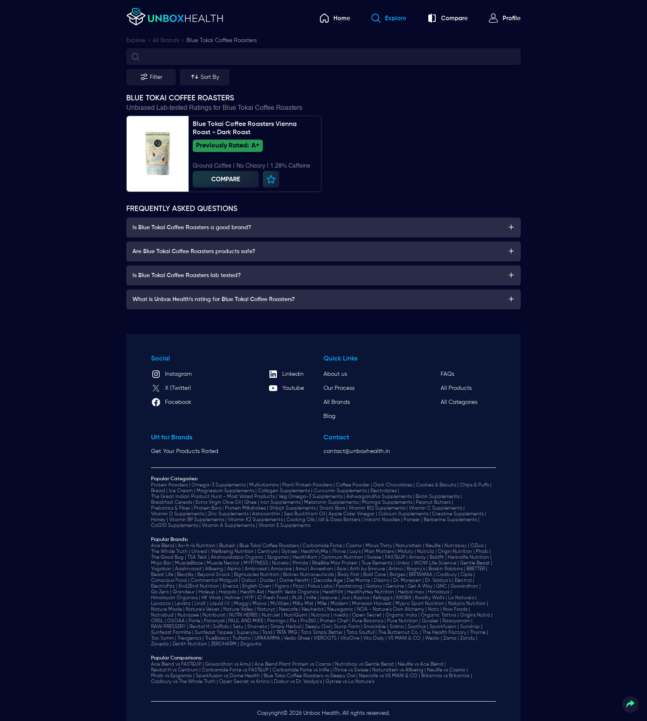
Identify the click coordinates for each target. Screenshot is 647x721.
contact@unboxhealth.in (357, 451)
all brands (166, 40)
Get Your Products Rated (184, 451)
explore (135, 40)
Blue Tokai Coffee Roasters (222, 40)
